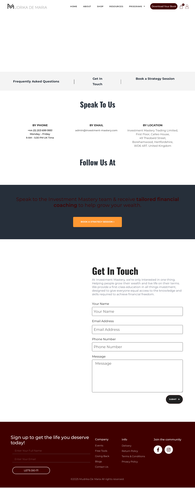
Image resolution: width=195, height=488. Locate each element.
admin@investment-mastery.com (96, 130)
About (87, 6)
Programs (137, 6)
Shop (100, 6)
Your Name (100, 304)
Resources (116, 6)
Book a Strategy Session (155, 78)
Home (73, 6)
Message (99, 356)
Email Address (103, 321)
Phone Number (104, 339)
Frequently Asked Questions (36, 81)
